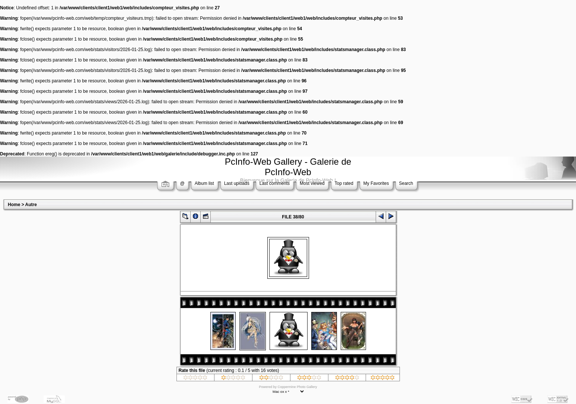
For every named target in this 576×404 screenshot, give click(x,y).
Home (14, 204)
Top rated (344, 183)
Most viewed (312, 183)
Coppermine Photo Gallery (297, 387)
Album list (204, 183)
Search (406, 183)
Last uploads (236, 183)
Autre (31, 204)
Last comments (275, 183)
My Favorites (376, 183)
